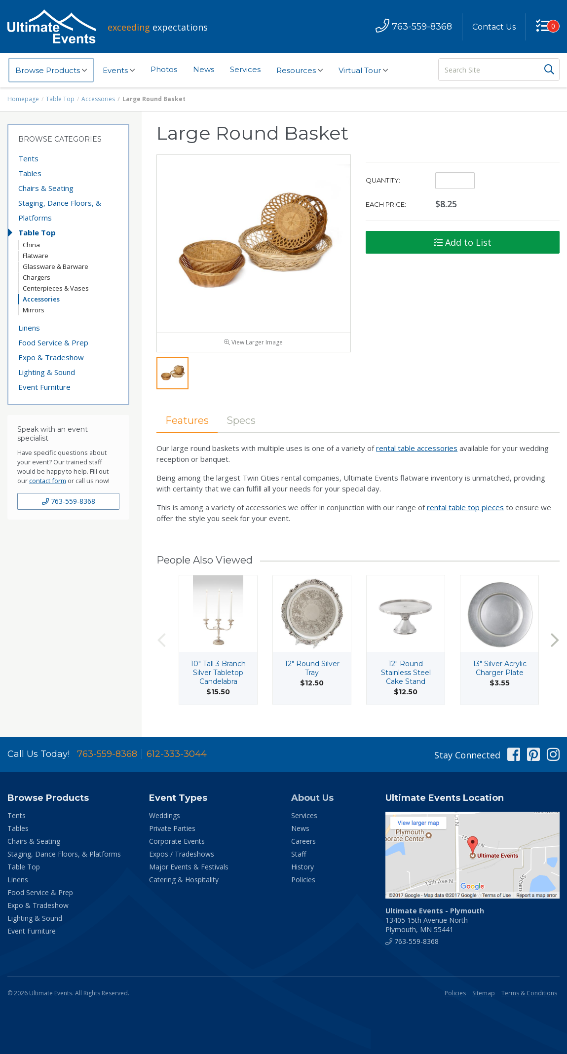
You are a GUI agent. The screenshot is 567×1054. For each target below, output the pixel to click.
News (203, 69)
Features (187, 420)
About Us (312, 797)
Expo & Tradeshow (51, 357)
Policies (303, 879)
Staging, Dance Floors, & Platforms (59, 210)
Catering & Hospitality (184, 879)
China (31, 244)
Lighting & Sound (46, 372)
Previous (161, 639)
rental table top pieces (465, 507)
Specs (241, 420)
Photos (164, 69)
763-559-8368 (68, 501)
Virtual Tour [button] (363, 70)
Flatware (35, 255)
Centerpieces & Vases (56, 288)
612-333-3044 (177, 754)
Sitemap (483, 993)
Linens (29, 328)
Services (245, 69)
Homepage (23, 99)
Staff (298, 854)
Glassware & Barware (55, 266)
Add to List (462, 242)
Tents (28, 158)
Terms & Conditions (529, 993)
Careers (303, 841)
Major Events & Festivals (188, 866)
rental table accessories (416, 448)
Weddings (164, 815)
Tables (29, 173)
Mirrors (33, 309)
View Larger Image (253, 342)
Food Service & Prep (53, 342)
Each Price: (386, 204)
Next (555, 639)
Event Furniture (44, 387)
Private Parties (172, 828)
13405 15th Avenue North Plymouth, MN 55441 (434, 920)
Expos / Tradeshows (181, 854)
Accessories (98, 99)
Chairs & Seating (46, 188)
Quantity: (383, 180)
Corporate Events (177, 841)
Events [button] (119, 70)
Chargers (36, 277)
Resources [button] (299, 70)
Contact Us (494, 27)
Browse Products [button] (51, 70)
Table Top (60, 99)
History (302, 866)
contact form (47, 480)
